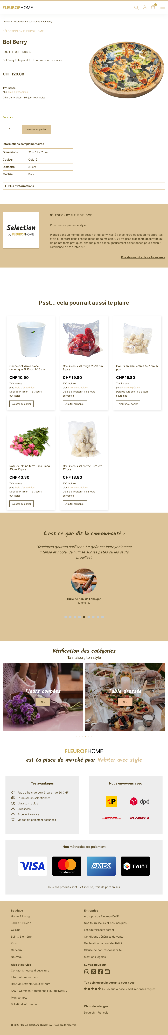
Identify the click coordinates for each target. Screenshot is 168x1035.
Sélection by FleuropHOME (23, 31)
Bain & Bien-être (21, 937)
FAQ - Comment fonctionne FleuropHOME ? (39, 991)
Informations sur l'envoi (26, 977)
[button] (65, 617)
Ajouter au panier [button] (21, 403)
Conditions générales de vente (103, 937)
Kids (14, 943)
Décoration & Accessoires (26, 21)
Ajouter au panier (36, 129)
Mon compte (19, 998)
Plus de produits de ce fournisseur (143, 257)
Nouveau (16, 957)
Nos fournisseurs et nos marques (105, 923)
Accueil (6, 21)
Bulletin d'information (24, 1005)
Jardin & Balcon (21, 923)
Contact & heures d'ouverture (30, 971)
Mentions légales (95, 957)
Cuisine (15, 930)
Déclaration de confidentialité (103, 943)
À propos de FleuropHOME (101, 916)
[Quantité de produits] (11, 129)
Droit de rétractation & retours (30, 984)
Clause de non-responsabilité (103, 950)
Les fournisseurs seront (99, 930)
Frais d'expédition (18, 91)
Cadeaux (16, 950)
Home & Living (20, 916)
